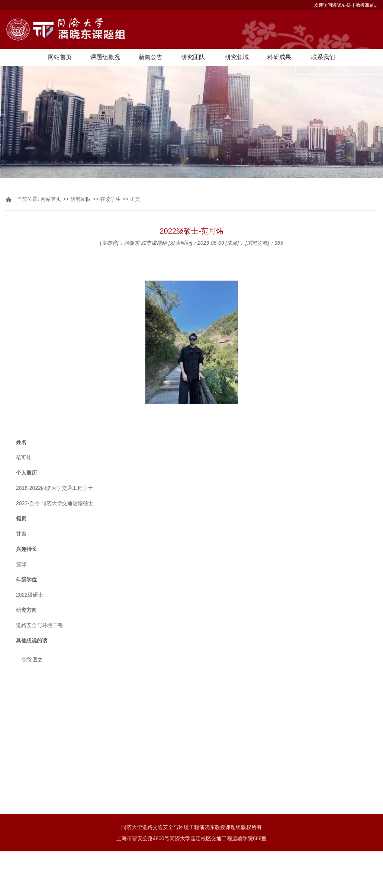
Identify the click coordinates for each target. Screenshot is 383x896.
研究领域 (237, 57)
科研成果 (279, 57)
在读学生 (110, 199)
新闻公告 (150, 57)
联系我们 (323, 57)
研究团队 (193, 57)
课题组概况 (105, 57)
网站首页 (60, 57)
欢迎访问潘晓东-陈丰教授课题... (345, 5)
